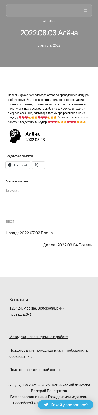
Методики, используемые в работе (38, 336)
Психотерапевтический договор (36, 369)
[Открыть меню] (85, 10)
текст (10, 221)
